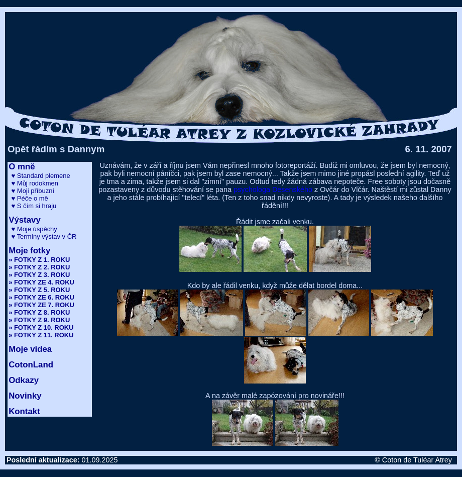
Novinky (25, 396)
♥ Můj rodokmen (35, 183)
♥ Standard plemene (41, 175)
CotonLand (31, 364)
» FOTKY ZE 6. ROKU (41, 297)
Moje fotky (29, 250)
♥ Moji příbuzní (33, 191)
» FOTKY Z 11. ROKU (41, 335)
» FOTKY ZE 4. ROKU (41, 282)
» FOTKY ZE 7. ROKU (41, 305)
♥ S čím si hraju (34, 206)
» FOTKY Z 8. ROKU (39, 312)
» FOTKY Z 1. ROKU (39, 259)
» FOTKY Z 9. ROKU (39, 320)
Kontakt (24, 411)
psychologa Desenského (273, 189)
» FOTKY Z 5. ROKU (39, 290)
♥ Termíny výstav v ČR (44, 236)
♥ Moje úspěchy (34, 229)
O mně (22, 166)
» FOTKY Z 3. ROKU (39, 274)
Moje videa (30, 349)
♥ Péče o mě (30, 198)
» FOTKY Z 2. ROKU (39, 267)
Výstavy (25, 220)
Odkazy (24, 380)
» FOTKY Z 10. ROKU (41, 327)
